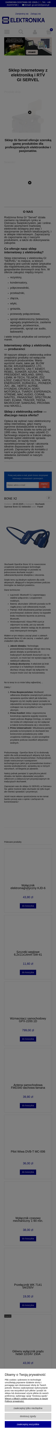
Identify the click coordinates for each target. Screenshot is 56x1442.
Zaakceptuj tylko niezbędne (28, 1408)
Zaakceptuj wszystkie (28, 1424)
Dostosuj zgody (28, 1416)
